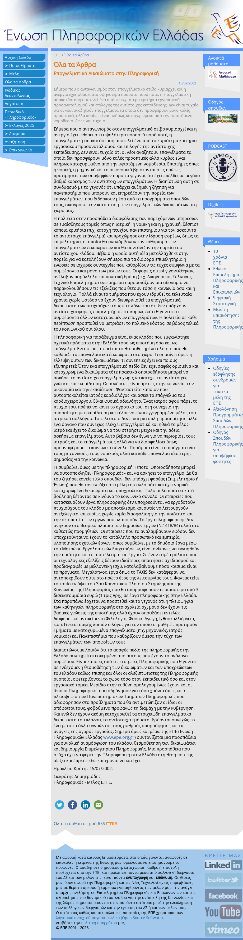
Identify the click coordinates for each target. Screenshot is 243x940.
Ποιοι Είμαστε (22, 65)
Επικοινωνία (20, 149)
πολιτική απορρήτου (99, 922)
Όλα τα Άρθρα (18, 81)
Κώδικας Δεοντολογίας (17, 92)
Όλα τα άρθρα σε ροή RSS (85, 823)
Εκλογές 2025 (21, 125)
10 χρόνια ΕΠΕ (220, 257)
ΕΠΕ (57, 54)
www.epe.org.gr (118, 737)
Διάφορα (17, 133)
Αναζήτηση (15, 141)
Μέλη (14, 73)
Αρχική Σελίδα (18, 57)
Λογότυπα (14, 103)
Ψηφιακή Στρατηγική (224, 301)
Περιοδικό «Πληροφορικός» (20, 114)
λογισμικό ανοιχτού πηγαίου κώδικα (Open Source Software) (109, 917)
